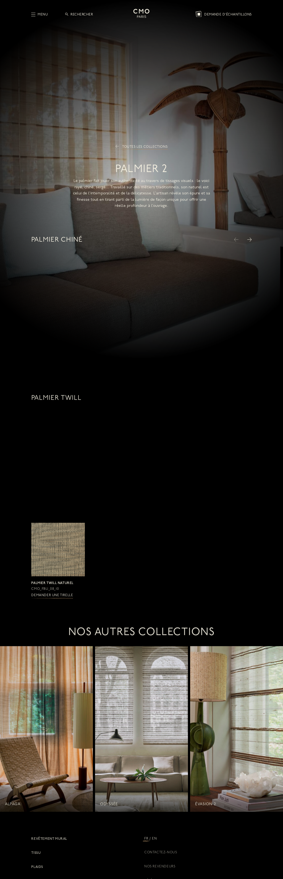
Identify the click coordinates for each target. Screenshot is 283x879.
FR (146, 838)
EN (154, 838)
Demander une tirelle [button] (52, 601)
